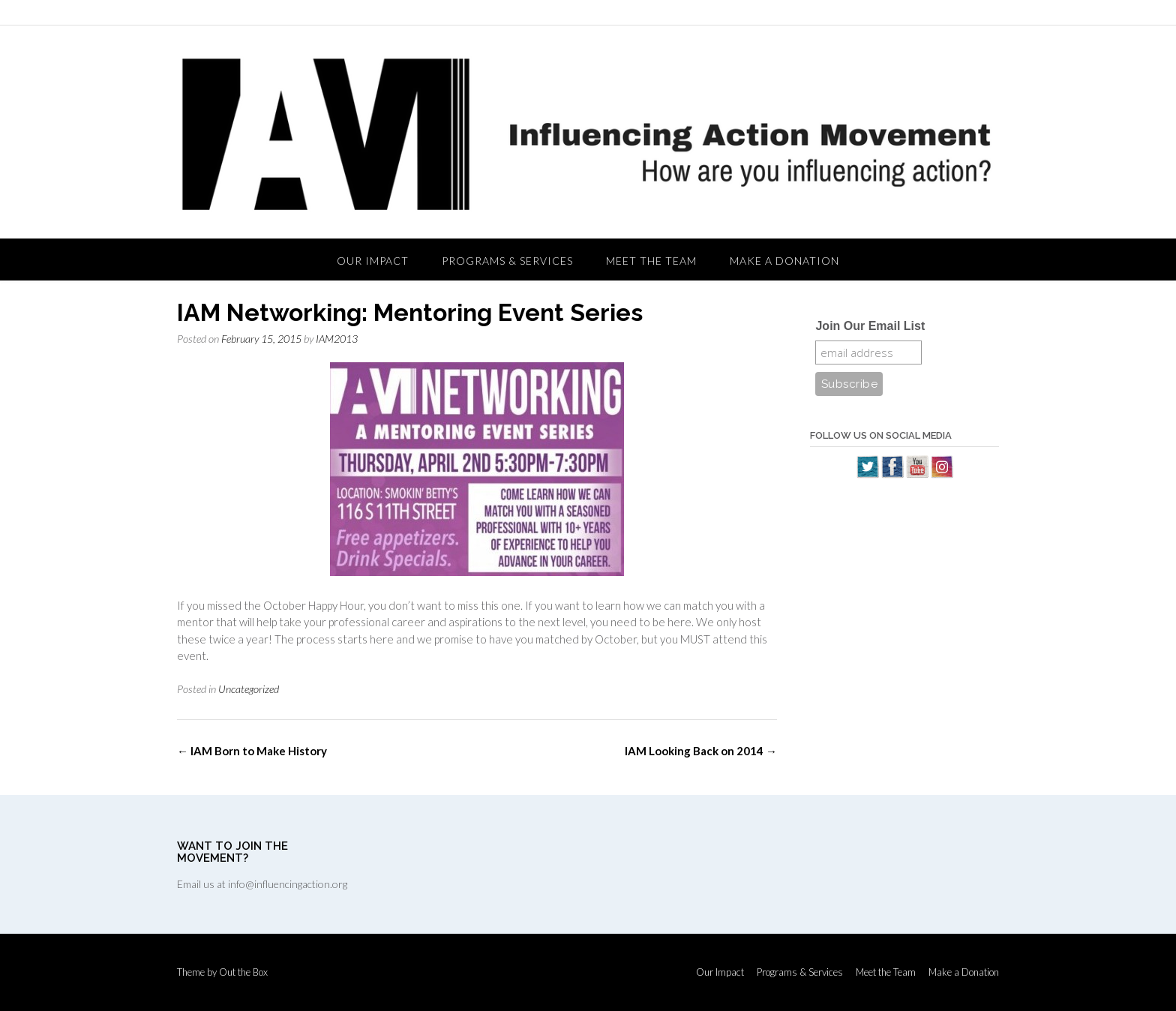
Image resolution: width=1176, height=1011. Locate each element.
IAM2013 (337, 338)
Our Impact (373, 260)
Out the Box (243, 972)
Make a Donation (784, 260)
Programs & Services (507, 260)
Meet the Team (651, 260)
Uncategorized (248, 688)
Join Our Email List (870, 326)
